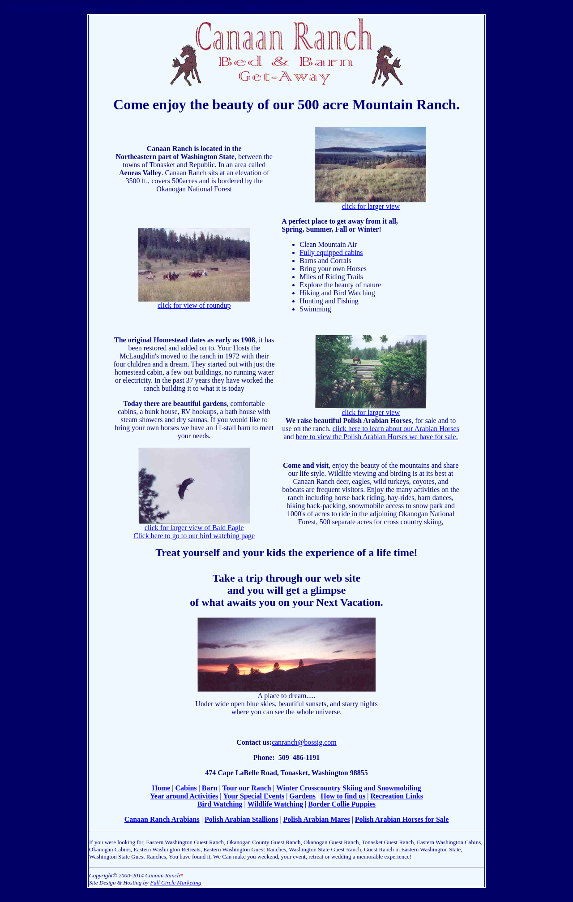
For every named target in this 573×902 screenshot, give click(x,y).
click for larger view (371, 203)
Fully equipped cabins (331, 252)
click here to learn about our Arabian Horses (396, 428)
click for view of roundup (194, 302)
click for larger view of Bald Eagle (194, 524)
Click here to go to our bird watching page (194, 535)
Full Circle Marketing (175, 882)
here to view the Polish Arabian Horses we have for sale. (377, 436)
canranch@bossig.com (304, 742)
